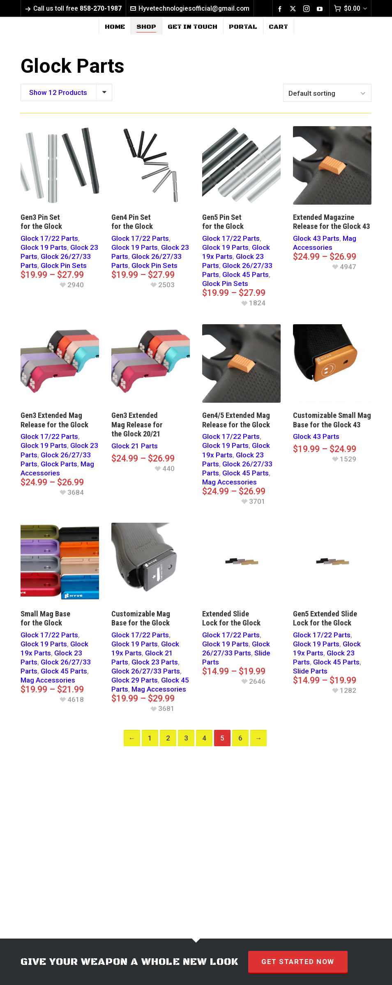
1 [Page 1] (150, 738)
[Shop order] (327, 93)
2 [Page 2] (168, 738)
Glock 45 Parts (245, 274)
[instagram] (307, 8)
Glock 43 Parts (316, 238)
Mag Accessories (229, 482)
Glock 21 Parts (134, 446)
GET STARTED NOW (297, 961)
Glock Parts (59, 464)
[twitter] (294, 8)
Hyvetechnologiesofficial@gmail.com (189, 8)
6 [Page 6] (240, 738)
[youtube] (321, 8)
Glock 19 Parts (44, 247)
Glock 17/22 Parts (49, 238)
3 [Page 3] (186, 738)
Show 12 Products (58, 92)
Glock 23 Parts (154, 662)
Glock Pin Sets (64, 265)
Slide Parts (310, 671)
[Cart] (350, 8)
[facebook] (281, 8)
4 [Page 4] (204, 738)
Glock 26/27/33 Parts (145, 671)
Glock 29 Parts (134, 680)
